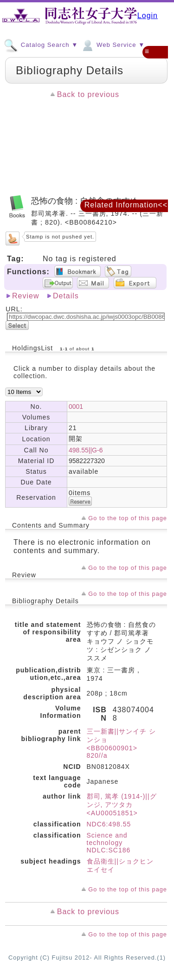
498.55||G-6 (86, 450)
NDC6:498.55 (109, 824)
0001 (76, 406)
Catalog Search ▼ (41, 45)
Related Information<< (126, 205)
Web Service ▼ (112, 45)
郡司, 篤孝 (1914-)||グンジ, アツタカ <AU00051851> (122, 805)
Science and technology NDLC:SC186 (109, 843)
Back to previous (88, 94)
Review (25, 296)
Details (66, 296)
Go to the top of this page (127, 518)
